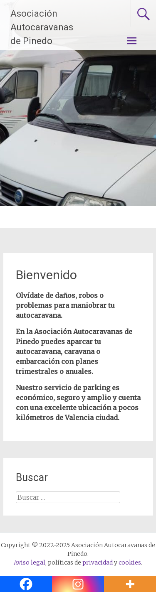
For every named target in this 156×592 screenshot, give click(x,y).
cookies (130, 562)
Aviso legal (29, 562)
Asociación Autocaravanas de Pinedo (41, 27)
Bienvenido (46, 275)
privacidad (97, 562)
